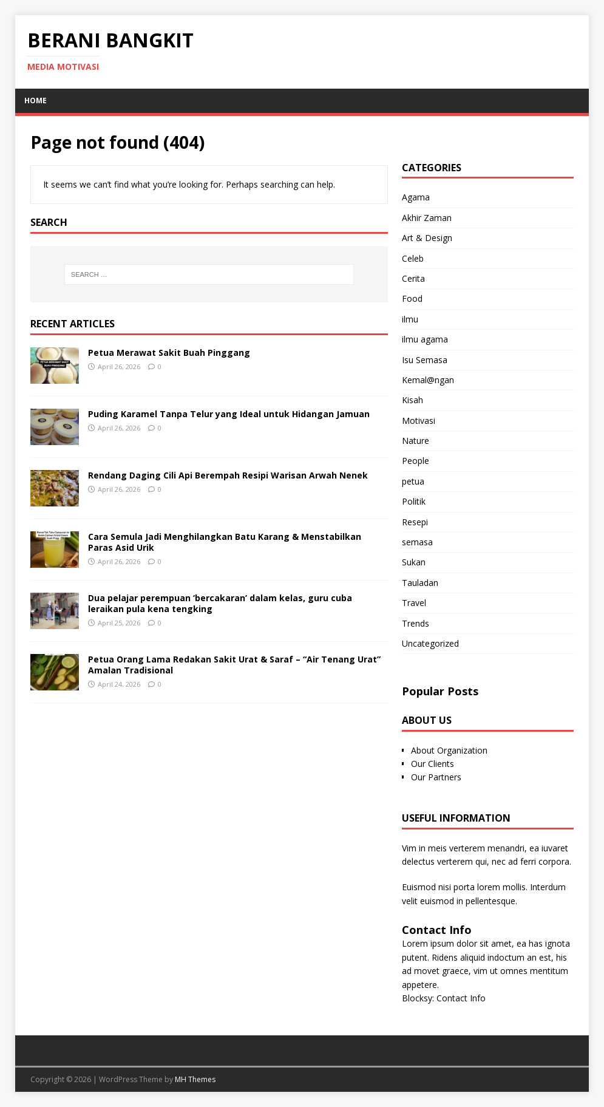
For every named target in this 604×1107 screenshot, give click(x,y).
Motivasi (418, 420)
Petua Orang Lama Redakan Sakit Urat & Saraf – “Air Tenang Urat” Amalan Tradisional (234, 664)
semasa (417, 542)
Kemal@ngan (428, 380)
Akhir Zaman (427, 217)
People (415, 460)
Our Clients (432, 763)
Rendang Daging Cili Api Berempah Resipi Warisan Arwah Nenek (228, 475)
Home (35, 100)
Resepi (415, 522)
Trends (415, 623)
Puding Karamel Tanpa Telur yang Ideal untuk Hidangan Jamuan (229, 414)
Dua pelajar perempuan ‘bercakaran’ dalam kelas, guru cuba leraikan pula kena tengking (220, 603)
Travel (414, 602)
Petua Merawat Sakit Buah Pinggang (169, 352)
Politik (414, 501)
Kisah (412, 400)
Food (412, 298)
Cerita (413, 278)
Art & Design (427, 238)
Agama (416, 197)
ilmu (410, 319)
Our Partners (436, 777)
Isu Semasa (424, 360)
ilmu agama (425, 339)
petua (413, 481)
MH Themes (195, 1079)
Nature (415, 440)
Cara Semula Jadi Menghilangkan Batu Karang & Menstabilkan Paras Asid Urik (224, 542)
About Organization (449, 750)
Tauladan (420, 582)
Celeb (413, 258)
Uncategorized (430, 643)
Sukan (414, 562)
